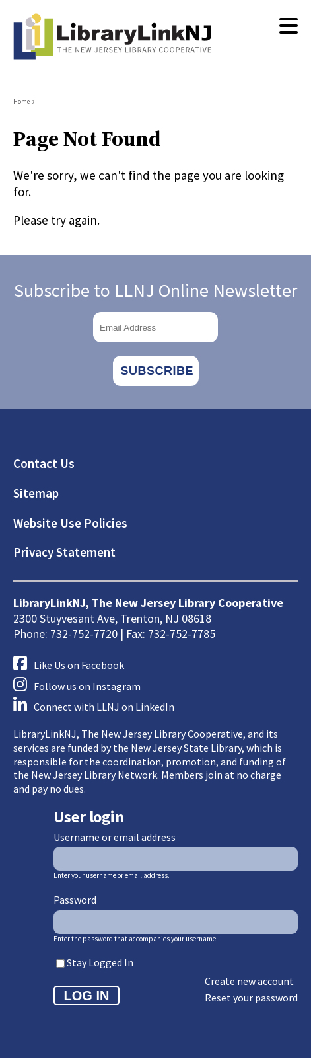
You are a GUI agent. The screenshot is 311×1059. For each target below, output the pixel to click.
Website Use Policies (70, 523)
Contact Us (44, 463)
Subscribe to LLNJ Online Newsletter (156, 290)
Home (21, 101)
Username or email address (114, 836)
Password (74, 899)
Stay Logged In (100, 962)
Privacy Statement (64, 552)
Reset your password (251, 997)
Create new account (249, 981)
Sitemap (36, 493)
